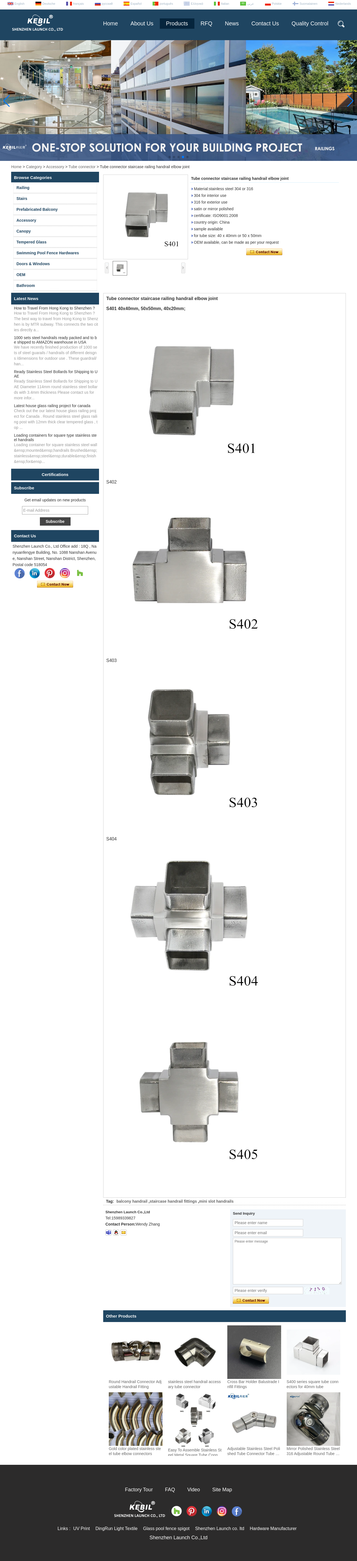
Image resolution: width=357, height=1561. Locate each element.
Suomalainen (308, 3)
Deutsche (48, 3)
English (20, 3)
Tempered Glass (31, 242)
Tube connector (82, 167)
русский (107, 3)
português (166, 3)
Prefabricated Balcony (37, 209)
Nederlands (343, 3)
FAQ (170, 1489)
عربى (250, 3)
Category (34, 167)
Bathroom (25, 285)
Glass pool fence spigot (166, 1528)
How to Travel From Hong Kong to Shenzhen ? (54, 308)
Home (110, 23)
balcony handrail (131, 1201)
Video (193, 1489)
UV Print (81, 1528)
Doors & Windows (33, 264)
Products (177, 23)
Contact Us (265, 23)
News (232, 23)
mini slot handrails (216, 1201)
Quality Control (309, 23)
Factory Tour (139, 1489)
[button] (169, 157)
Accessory (55, 167)
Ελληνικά (197, 3)
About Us (142, 23)
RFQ (206, 23)
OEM (20, 274)
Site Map (222, 1489)
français (78, 3)
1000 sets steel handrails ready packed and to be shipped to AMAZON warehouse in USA (55, 339)
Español (136, 3)
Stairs (21, 198)
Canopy (23, 231)
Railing (23, 187)
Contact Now (55, 584)
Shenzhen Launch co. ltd (219, 1528)
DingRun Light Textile (116, 1528)
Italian (225, 3)
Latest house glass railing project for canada (52, 405)
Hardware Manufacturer (273, 1528)
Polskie (277, 3)
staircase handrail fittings (173, 1201)
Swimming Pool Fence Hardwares (47, 253)
